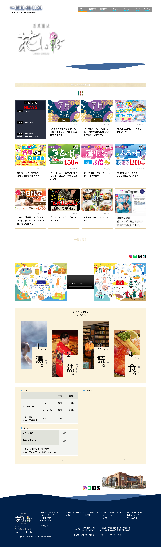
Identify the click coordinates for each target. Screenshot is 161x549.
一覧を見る (80, 238)
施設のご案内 (46, 523)
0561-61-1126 (23, 534)
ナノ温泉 (67, 517)
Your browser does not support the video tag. (80, 282)
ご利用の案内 (46, 520)
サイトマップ (110, 537)
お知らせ (147, 9)
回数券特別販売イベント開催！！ (29, 136)
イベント (101, 93)
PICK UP (139, 93)
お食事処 (44, 93)
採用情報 (86, 537)
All (26, 93)
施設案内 (92, 9)
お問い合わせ (97, 537)
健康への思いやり (48, 517)
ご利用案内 (103, 9)
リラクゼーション (109, 517)
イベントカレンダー (118, 93)
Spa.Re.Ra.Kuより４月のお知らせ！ (29, 126)
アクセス (114, 9)
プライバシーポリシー (126, 537)
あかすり (106, 520)
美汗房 (87, 517)
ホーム (82, 9)
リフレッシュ (126, 9)
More (49, 461)
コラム (64, 93)
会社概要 (77, 537)
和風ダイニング (133, 517)
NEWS (20, 112)
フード (137, 9)
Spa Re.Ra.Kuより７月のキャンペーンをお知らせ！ (30, 115)
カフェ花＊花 (132, 520)
